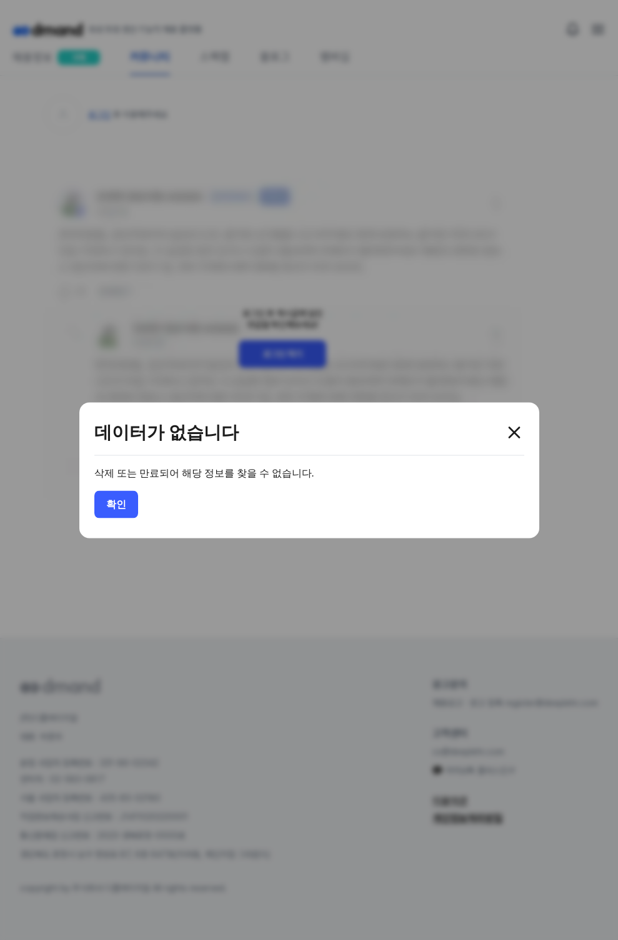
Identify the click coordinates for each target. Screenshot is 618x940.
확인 (116, 503)
